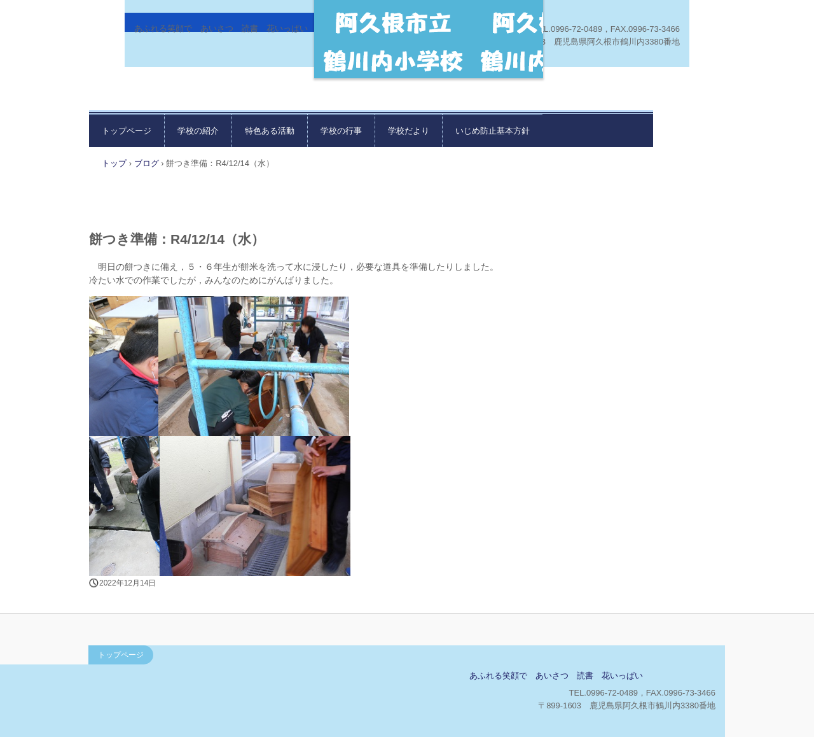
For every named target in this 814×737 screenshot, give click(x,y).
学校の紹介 (198, 131)
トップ (114, 163)
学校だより (408, 131)
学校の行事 (341, 131)
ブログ (146, 163)
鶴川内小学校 (182, 680)
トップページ (126, 131)
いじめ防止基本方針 (492, 131)
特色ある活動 (269, 131)
